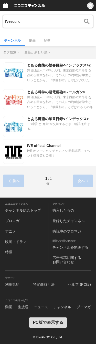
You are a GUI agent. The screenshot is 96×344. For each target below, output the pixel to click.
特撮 (8, 252)
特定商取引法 (44, 284)
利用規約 (12, 284)
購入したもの (63, 210)
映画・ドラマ (16, 242)
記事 (47, 40)
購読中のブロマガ (66, 231)
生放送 (23, 307)
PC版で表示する (48, 322)
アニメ (10, 231)
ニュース (41, 307)
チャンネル (12, 40)
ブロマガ (12, 221)
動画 (32, 40)
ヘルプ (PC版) (79, 284)
